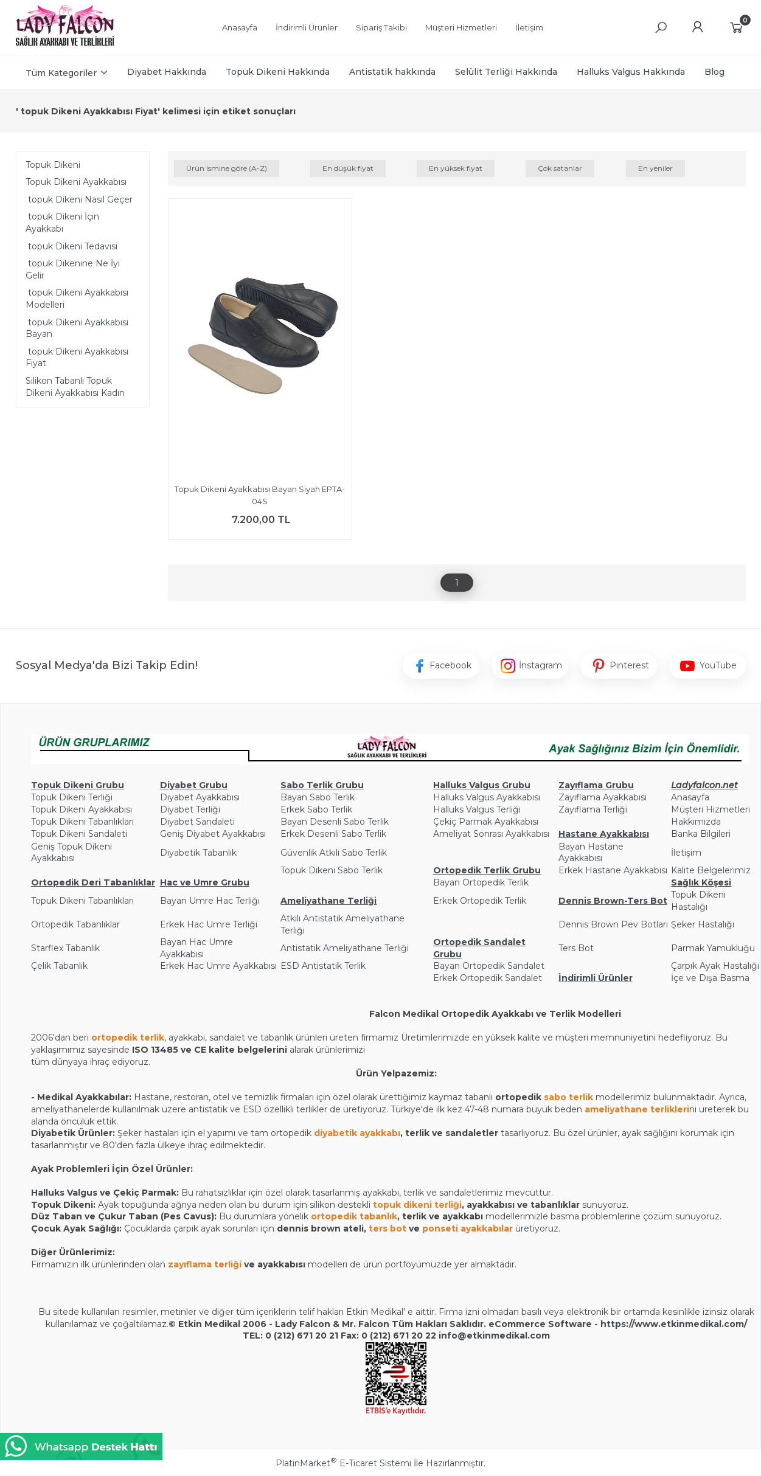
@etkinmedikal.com (503, 1335)
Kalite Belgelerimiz (711, 870)
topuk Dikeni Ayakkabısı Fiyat (77, 357)
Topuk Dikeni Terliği (72, 797)
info (448, 1335)
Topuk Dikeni (53, 164)
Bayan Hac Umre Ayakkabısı (196, 948)
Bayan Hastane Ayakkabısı (591, 852)
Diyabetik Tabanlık (198, 852)
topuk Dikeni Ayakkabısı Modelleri (77, 298)
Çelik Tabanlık (59, 965)
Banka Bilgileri (701, 833)
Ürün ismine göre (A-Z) (226, 168)
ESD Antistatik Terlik (323, 965)
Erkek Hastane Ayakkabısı (612, 870)
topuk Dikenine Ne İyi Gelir (73, 269)
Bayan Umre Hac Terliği (210, 900)
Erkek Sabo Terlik (316, 809)
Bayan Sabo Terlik (317, 797)
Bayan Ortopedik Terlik (481, 882)
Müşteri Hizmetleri (710, 809)
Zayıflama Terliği (592, 809)
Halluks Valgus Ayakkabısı (486, 797)
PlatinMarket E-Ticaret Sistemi (343, 1463)
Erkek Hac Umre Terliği (208, 924)
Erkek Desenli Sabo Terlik (333, 833)
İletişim (686, 852)
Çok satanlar (560, 168)
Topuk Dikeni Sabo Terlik (331, 870)
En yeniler (655, 168)
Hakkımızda (696, 821)
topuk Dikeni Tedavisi (71, 246)
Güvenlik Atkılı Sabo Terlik (333, 852)
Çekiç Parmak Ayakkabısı (485, 821)
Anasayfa (690, 797)
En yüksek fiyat (455, 168)
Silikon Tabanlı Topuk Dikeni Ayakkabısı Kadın (75, 386)
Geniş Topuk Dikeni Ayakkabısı (71, 852)
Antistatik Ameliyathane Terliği (344, 948)
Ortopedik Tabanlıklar (75, 924)
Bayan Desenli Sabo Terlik (334, 821)
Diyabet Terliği (190, 809)
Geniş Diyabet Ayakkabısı (213, 833)
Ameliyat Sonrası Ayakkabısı (491, 833)
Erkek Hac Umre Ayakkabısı (218, 965)
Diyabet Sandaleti (197, 821)
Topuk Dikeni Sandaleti (79, 833)
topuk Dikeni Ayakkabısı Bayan (77, 328)
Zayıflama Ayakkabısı (602, 797)
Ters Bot (576, 948)
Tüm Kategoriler (61, 73)
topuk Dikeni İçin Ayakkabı (62, 222)
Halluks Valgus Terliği (477, 809)
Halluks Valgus (64, 1192)
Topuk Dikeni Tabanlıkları (82, 821)
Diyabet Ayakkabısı (200, 797)
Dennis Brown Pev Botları (613, 924)
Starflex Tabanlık (65, 948)
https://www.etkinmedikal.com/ (673, 1323)
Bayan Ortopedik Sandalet (488, 965)
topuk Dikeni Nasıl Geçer (79, 199)
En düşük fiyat (348, 168)
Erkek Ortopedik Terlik (479, 900)
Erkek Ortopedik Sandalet (487, 977)
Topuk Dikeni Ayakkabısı (76, 181)
